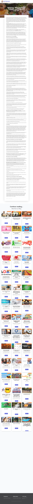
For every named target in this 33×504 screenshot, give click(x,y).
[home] (5, 2)
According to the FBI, (8, 23)
